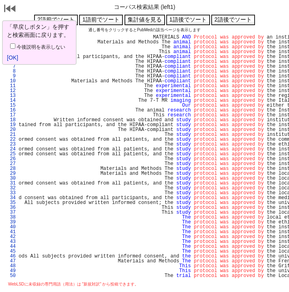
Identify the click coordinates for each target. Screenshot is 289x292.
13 (11, 96)
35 (11, 203)
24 (11, 149)
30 (11, 178)
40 (11, 227)
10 (11, 81)
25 (11, 154)
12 (11, 91)
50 (11, 276)
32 (11, 188)
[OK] (12, 57)
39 (11, 222)
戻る (10, 9)
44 (11, 246)
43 (11, 242)
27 (11, 164)
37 (11, 212)
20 (11, 130)
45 (11, 251)
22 (11, 139)
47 (11, 261)
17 (11, 115)
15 (11, 105)
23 (11, 144)
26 (11, 159)
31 (11, 183)
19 (11, 125)
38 (11, 217)
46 (11, 256)
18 (11, 120)
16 (11, 110)
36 (11, 207)
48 (11, 266)
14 (11, 100)
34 (11, 198)
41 (11, 232)
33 (11, 193)
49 (11, 271)
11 (11, 86)
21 (11, 134)
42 (11, 237)
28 (11, 169)
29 (11, 173)
